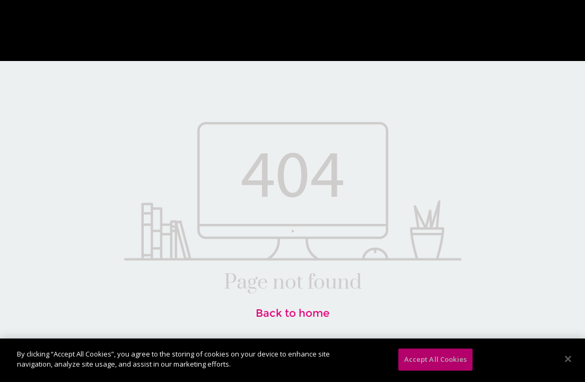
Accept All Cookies (435, 359)
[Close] (568, 358)
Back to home (292, 313)
